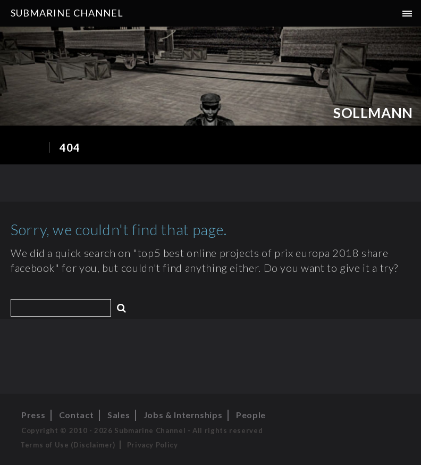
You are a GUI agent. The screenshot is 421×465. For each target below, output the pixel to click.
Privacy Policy (152, 445)
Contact (76, 415)
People (251, 415)
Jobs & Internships (183, 415)
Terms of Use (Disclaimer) (67, 445)
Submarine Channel (67, 13)
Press (33, 415)
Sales (118, 415)
